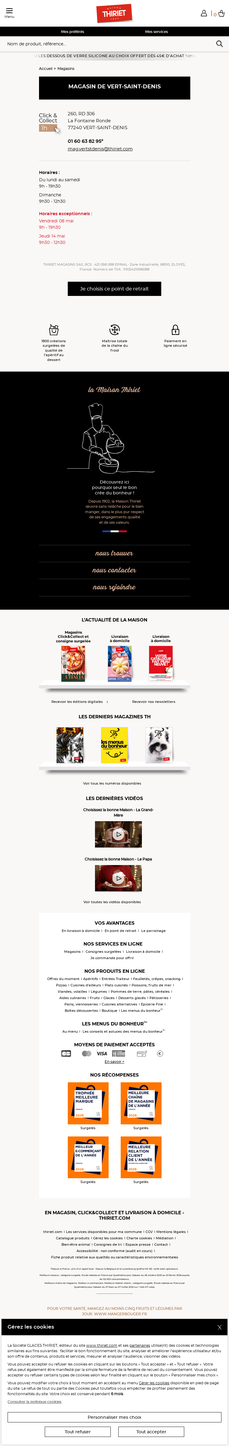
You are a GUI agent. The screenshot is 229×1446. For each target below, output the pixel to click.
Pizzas (61, 985)
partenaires (139, 1345)
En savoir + (114, 1061)
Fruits (95, 998)
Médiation (164, 1238)
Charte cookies (139, 1238)
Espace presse (138, 1244)
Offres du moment (63, 979)
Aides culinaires (72, 998)
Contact (161, 1244)
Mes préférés (72, 31)
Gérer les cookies (154, 1383)
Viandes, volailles (72, 991)
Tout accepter (151, 1432)
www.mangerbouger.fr (120, 1314)
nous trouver (114, 553)
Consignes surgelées (103, 951)
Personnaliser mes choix (114, 1417)
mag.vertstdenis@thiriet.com (100, 149)
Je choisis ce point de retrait (114, 289)
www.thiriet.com (101, 1345)
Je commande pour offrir (112, 958)
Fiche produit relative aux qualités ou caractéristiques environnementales (114, 1257)
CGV (149, 1232)
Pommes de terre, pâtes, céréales (140, 991)
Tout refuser (78, 1432)
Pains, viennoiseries (81, 1004)
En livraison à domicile (81, 931)
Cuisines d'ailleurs (85, 985)
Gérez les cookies (108, 1238)
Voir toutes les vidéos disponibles (112, 902)
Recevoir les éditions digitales (77, 701)
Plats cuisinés (116, 985)
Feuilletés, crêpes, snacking (157, 979)
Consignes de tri (108, 1244)
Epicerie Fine (152, 1004)
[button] (204, 13)
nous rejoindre (114, 587)
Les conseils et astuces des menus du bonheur (124, 1031)
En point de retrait (120, 931)
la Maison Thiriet (114, 390)
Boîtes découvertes (81, 1010)
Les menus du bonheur (142, 1010)
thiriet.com (52, 1232)
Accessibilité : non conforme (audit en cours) (114, 1251)
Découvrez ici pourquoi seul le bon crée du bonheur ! (114, 488)
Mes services (156, 31)
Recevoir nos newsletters (153, 701)
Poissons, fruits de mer (152, 985)
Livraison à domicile (143, 951)
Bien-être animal (75, 1244)
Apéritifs (90, 979)
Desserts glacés (132, 998)
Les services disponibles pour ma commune (104, 1232)
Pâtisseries (158, 998)
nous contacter (114, 570)
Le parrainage (153, 931)
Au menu (70, 1031)
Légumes (99, 991)
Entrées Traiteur (115, 979)
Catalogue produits (73, 1238)
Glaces (109, 998)
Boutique (109, 1010)
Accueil (45, 68)
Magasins (65, 68)
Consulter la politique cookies (34, 1401)
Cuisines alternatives (119, 1004)
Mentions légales (171, 1232)
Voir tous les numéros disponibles (112, 783)
